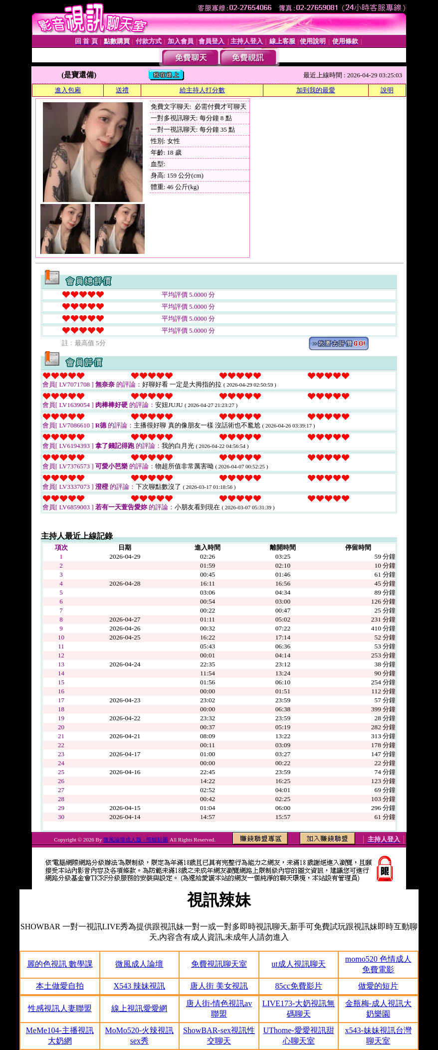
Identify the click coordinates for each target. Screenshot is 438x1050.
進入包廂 (68, 90)
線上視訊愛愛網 (139, 1008)
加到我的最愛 (315, 90)
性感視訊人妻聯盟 (60, 1008)
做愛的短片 (378, 986)
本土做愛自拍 (60, 986)
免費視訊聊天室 (219, 964)
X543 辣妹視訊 (140, 986)
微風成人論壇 (139, 964)
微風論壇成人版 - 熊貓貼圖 (135, 839)
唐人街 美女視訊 (219, 986)
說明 (387, 90)
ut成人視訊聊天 (298, 964)
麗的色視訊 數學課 (60, 964)
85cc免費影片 (298, 986)
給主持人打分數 (202, 90)
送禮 (122, 90)
